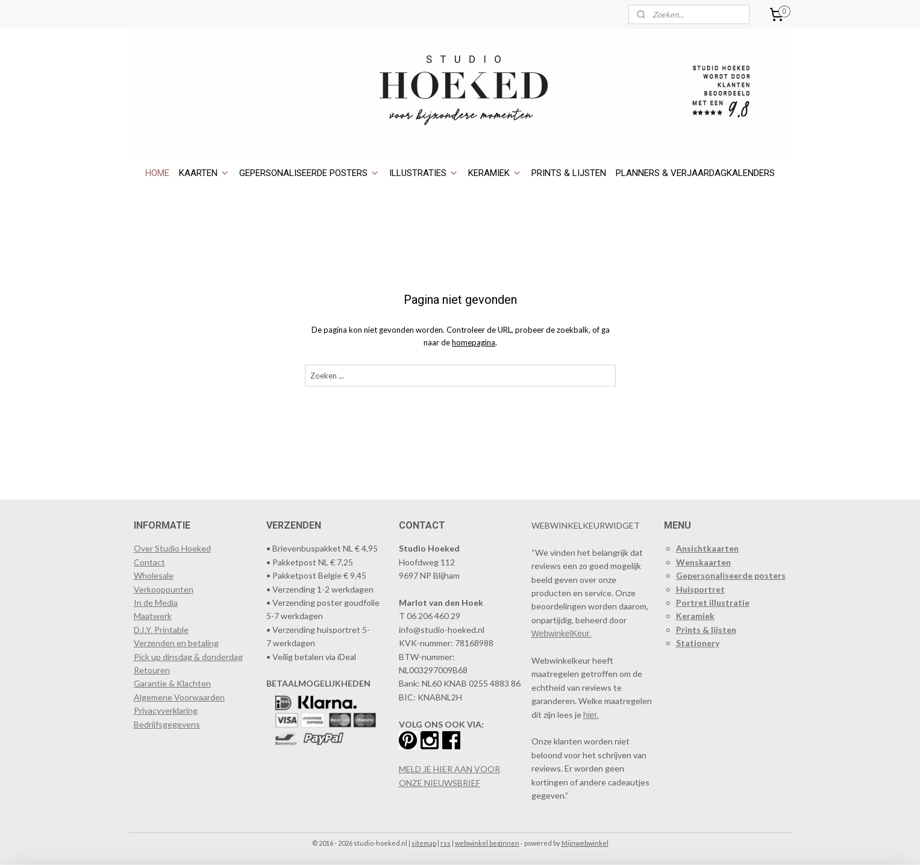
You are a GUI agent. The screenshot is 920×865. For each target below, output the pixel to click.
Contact (149, 562)
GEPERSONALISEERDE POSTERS (309, 173)
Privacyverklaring (166, 710)
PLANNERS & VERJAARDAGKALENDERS (695, 173)
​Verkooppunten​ (163, 589)
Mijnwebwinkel (585, 843)
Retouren (152, 670)
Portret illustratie (712, 602)
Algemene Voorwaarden (179, 697)
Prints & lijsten (706, 629)
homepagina (473, 342)
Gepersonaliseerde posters (731, 575)
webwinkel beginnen (487, 843)
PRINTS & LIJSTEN (568, 173)
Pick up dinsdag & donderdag (188, 657)
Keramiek (695, 616)
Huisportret (700, 589)
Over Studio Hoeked (172, 548)
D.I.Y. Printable (161, 629)
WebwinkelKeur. (561, 633)
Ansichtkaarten (707, 548)
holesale (158, 575)
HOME (157, 173)
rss (445, 843)
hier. (591, 715)
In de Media (156, 602)
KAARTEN (204, 173)
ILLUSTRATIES (423, 173)
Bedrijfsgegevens (167, 724)
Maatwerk (153, 616)
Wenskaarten (703, 562)
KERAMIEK (495, 173)
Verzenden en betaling (176, 643)
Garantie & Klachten (172, 683)
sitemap (423, 843)
